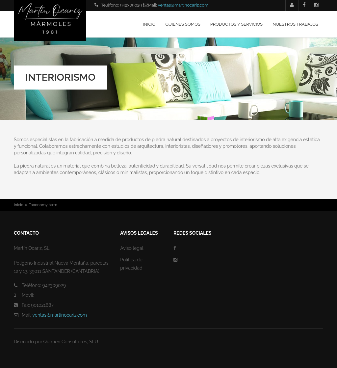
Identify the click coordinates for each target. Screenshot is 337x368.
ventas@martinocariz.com (183, 5)
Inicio (149, 24)
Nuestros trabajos (295, 24)
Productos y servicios (236, 24)
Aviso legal (131, 248)
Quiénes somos (182, 24)
